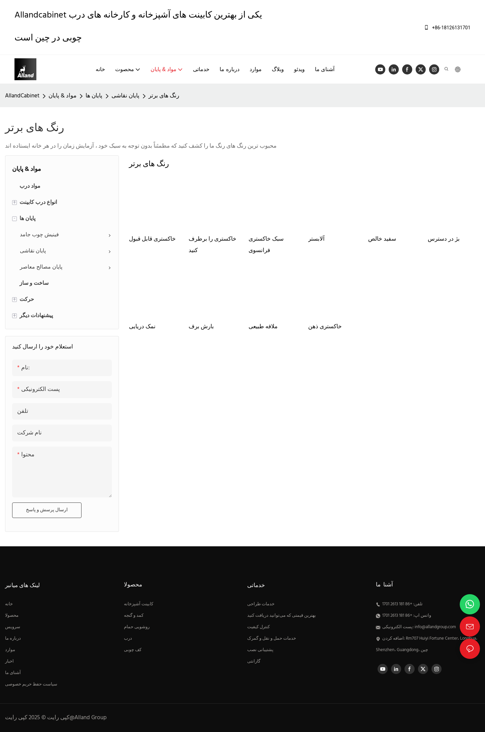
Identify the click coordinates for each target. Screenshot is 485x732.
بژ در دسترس (444, 239)
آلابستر (316, 239)
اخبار (9, 661)
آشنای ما (13, 673)
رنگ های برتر (164, 95)
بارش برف (201, 326)
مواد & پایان (62, 95)
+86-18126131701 (447, 27)
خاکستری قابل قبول (152, 239)
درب (128, 638)
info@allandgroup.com (435, 627)
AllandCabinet (22, 95)
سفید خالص (382, 239)
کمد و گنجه (133, 615)
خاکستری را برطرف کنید (212, 245)
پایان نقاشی (125, 95)
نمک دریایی (142, 326)
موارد (10, 650)
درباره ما (13, 638)
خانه (9, 604)
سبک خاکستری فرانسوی (266, 245)
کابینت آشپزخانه (138, 604)
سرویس (12, 627)
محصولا (12, 615)
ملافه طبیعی (263, 326)
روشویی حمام (137, 627)
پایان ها (94, 95)
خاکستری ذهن (325, 326)
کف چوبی (132, 650)
